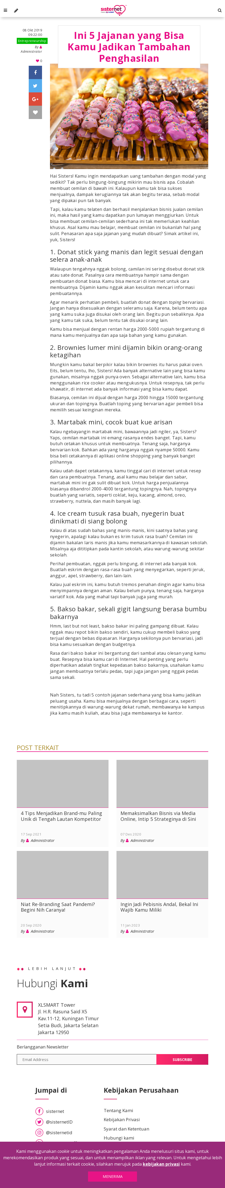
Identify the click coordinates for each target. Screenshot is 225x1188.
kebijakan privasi (161, 1164)
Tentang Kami (118, 1107)
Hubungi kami (119, 1134)
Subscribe (182, 1055)
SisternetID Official (60, 1139)
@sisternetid (53, 1129)
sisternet (49, 1107)
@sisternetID (54, 1118)
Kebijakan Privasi (122, 1116)
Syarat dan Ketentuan (126, 1125)
